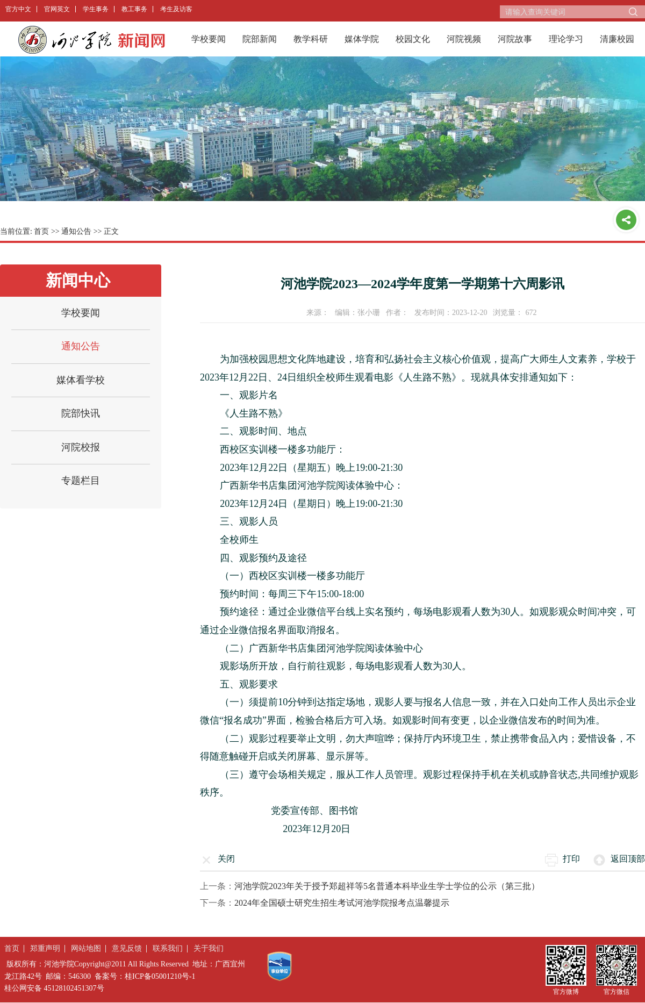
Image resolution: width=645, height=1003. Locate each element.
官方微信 (616, 991)
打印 (571, 858)
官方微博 (566, 991)
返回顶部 (628, 858)
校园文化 (413, 39)
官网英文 (57, 9)
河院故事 (515, 39)
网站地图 (86, 948)
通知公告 (76, 231)
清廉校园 (617, 39)
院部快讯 (80, 413)
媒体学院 (362, 39)
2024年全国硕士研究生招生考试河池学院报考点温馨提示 (341, 902)
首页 (41, 231)
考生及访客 (176, 9)
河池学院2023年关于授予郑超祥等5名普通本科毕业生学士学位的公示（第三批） (387, 886)
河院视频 (464, 39)
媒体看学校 (80, 380)
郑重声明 (45, 948)
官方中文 (18, 9)
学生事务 (96, 9)
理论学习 (566, 39)
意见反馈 (127, 948)
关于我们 (209, 948)
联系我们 (168, 948)
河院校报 (80, 447)
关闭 (226, 858)
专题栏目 (80, 480)
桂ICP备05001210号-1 (160, 976)
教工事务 (134, 9)
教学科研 (310, 39)
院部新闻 (259, 39)
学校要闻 (208, 39)
